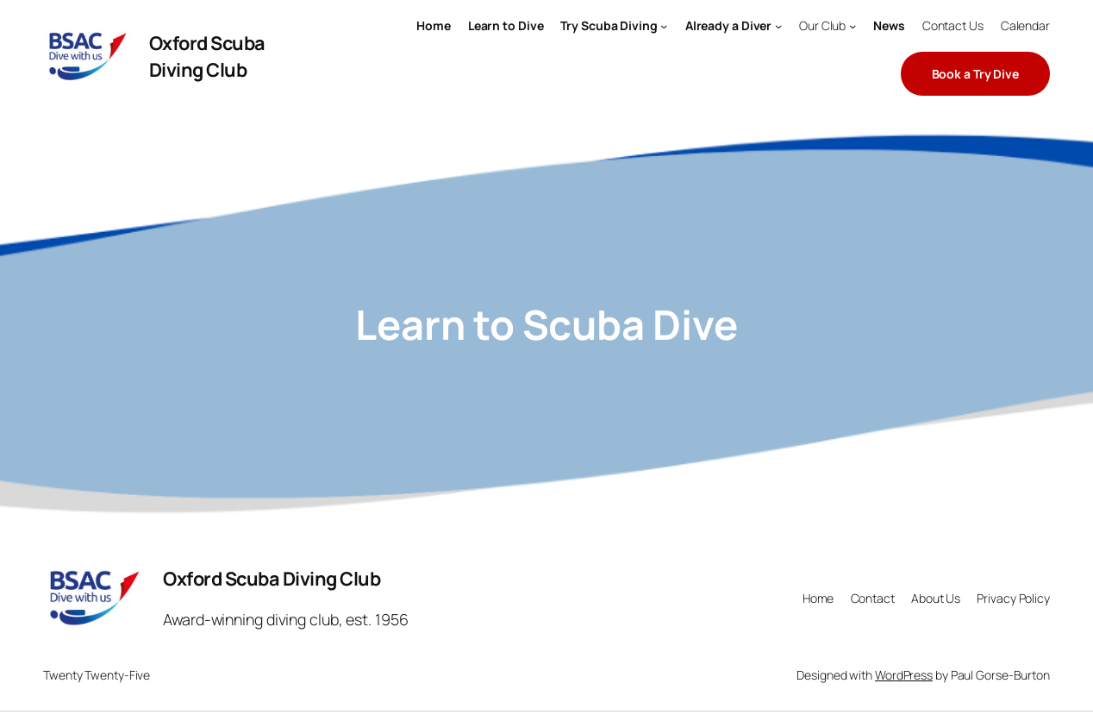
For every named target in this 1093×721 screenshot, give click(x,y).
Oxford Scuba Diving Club (207, 56)
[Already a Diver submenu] (778, 25)
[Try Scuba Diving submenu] (663, 25)
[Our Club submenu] (852, 25)
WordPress (904, 675)
